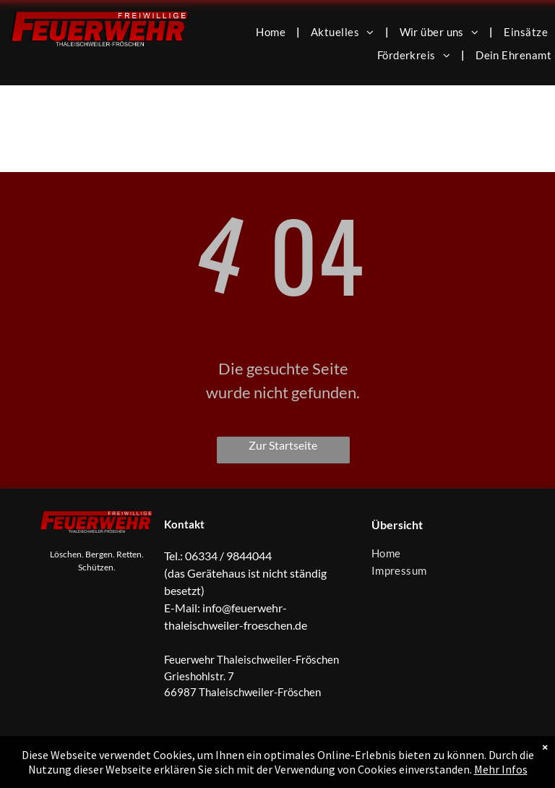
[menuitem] (272, 31)
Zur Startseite (283, 445)
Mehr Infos (501, 769)
